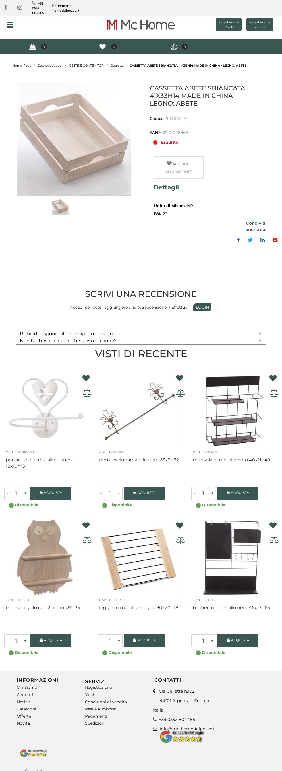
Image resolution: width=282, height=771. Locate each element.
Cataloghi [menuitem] (26, 709)
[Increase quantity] (25, 493)
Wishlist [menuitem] (93, 694)
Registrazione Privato (228, 24)
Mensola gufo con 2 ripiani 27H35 (43, 607)
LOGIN (202, 307)
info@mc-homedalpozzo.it (188, 728)
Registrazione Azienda (259, 24)
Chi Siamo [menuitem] (27, 687)
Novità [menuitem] (23, 723)
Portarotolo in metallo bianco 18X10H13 (39, 463)
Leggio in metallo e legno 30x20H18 (138, 607)
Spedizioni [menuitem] (95, 723)
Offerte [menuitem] (24, 716)
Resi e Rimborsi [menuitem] (100, 709)
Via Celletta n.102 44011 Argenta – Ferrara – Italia (183, 700)
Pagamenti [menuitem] (96, 716)
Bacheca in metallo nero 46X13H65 (231, 607)
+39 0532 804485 (38, 8)
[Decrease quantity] (7, 493)
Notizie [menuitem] (24, 702)
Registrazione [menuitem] (98, 687)
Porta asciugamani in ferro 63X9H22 (139, 460)
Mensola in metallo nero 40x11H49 (231, 460)
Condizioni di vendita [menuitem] (106, 702)
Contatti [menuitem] (25, 694)
